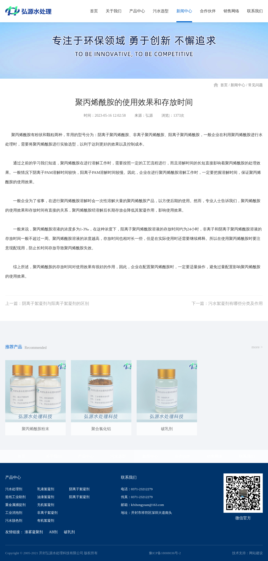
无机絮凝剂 (45, 505)
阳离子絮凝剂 (79, 497)
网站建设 (256, 553)
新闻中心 (238, 85)
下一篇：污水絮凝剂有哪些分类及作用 (227, 310)
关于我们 (54, 456)
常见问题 (255, 85)
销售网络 (214, 456)
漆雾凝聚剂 (34, 532)
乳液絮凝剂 (45, 489)
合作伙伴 (182, 456)
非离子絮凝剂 (47, 513)
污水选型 (118, 456)
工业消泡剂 (13, 513)
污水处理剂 (13, 489)
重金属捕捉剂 (15, 505)
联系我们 (247, 456)
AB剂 (53, 532)
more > (257, 353)
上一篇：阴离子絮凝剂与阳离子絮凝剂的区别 (47, 310)
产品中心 (86, 456)
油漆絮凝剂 (45, 497)
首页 (224, 85)
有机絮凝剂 (45, 520)
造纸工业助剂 (15, 497)
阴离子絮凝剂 (79, 489)
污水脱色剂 (13, 520)
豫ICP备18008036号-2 (165, 553)
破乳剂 (69, 532)
